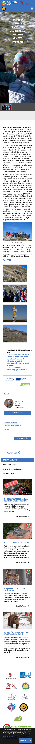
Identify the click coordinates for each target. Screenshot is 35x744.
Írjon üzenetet (18, 413)
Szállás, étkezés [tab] (9, 474)
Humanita (8, 429)
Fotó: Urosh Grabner (17, 242)
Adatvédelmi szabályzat (8, 736)
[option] (17, 61)
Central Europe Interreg (13, 426)
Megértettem (25, 740)
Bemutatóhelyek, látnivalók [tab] (13, 469)
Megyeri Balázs (19, 403)
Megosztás (22, 438)
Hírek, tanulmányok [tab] (10, 460)
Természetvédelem (11, 422)
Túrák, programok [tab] (9, 464)
